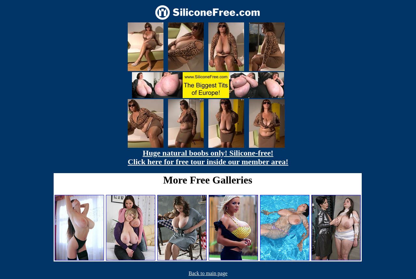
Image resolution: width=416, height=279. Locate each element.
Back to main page (208, 273)
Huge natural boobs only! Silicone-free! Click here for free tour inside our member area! (208, 157)
